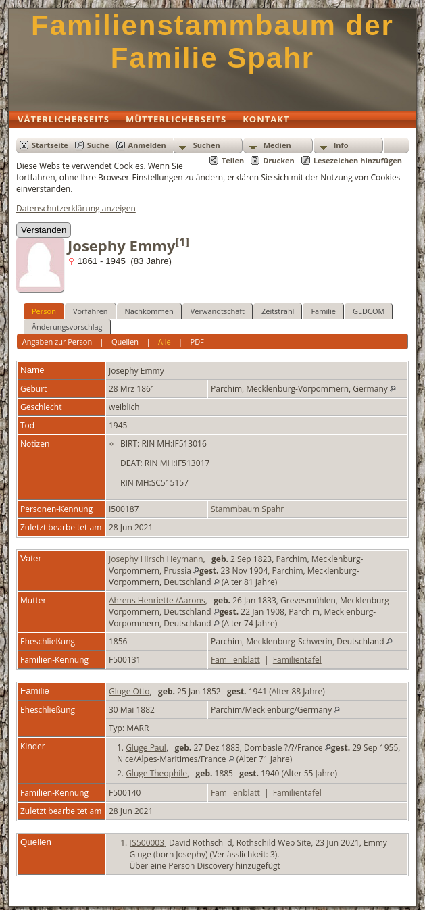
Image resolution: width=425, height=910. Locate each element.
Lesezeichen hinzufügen (358, 160)
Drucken (279, 160)
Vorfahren (90, 311)
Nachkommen (149, 311)
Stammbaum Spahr (247, 509)
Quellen (125, 341)
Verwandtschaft (218, 311)
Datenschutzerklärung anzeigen (76, 208)
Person (44, 311)
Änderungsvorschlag (67, 327)
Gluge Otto (129, 691)
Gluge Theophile (156, 773)
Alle (164, 341)
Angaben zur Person (57, 341)
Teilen (233, 160)
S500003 (148, 843)
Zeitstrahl (277, 311)
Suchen (206, 145)
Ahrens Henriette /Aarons (157, 600)
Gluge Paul (146, 747)
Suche (98, 145)
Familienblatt (235, 659)
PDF (197, 341)
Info (341, 145)
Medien (277, 145)
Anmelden (147, 145)
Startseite (50, 145)
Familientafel (297, 659)
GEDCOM (368, 311)
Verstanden (43, 230)
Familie (323, 311)
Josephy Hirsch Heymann (156, 559)
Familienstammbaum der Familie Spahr (212, 41)
